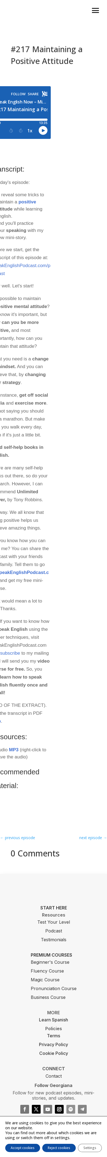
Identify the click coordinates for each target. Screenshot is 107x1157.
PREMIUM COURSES (51, 955)
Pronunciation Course (54, 988)
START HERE (53, 908)
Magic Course (45, 979)
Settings (89, 1147)
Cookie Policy (53, 1053)
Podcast (53, 931)
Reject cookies (59, 1147)
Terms (53, 1035)
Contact (54, 1076)
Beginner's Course (50, 962)
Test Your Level (53, 922)
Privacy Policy (53, 1044)
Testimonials (53, 939)
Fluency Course (47, 971)
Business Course (48, 997)
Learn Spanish (53, 1019)
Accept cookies (23, 1147)
